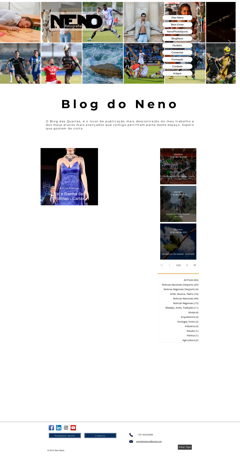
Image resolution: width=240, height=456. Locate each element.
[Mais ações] (93, 155)
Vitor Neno (177, 17)
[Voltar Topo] (185, 447)
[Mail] (131, 441)
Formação (177, 59)
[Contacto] (100, 435)
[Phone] (131, 435)
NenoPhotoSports (177, 31)
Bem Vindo (177, 24)
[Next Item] (230, 43)
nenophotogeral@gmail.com (149, 441)
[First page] (162, 265)
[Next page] (187, 265)
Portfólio (177, 45)
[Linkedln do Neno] (58, 427)
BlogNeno (177, 38)
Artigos (177, 73)
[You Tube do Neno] (73, 427)
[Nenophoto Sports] (65, 435)
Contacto (177, 66)
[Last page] (195, 265)
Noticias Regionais (69, 188)
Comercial (177, 52)
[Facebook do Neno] (51, 427)
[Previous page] (169, 265)
